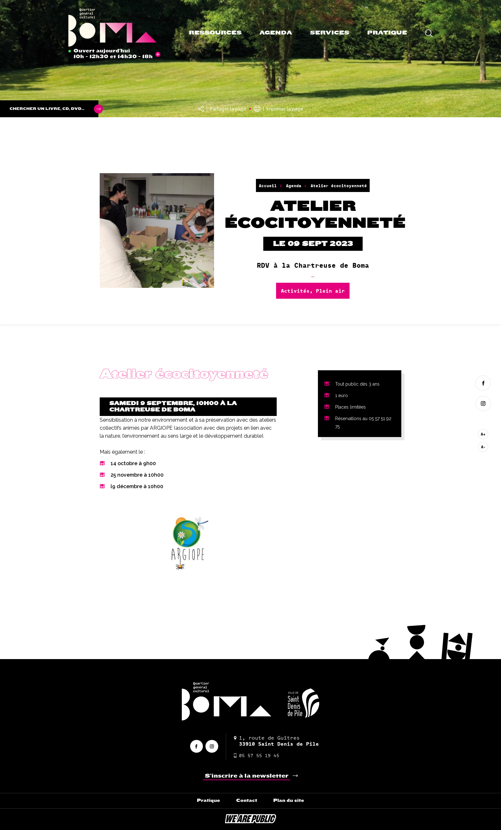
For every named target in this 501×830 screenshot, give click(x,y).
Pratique (387, 32)
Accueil (268, 185)
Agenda (275, 32)
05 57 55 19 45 (256, 755)
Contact (246, 800)
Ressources (215, 32)
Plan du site (288, 800)
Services (329, 32)
